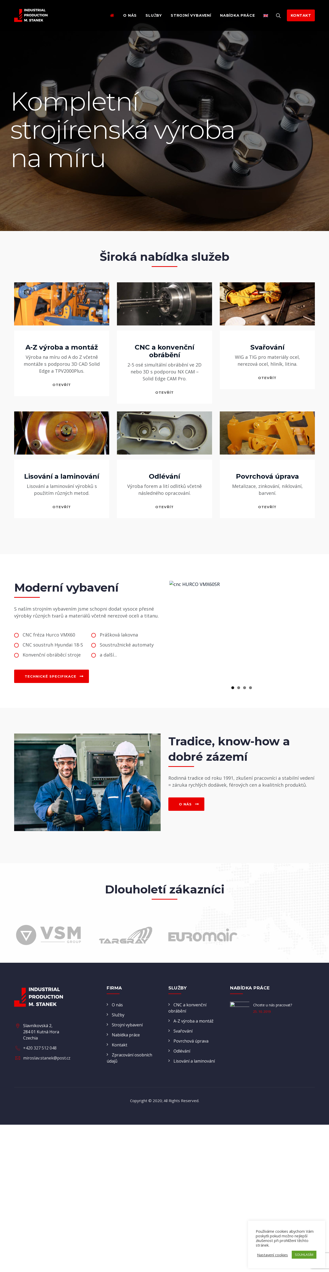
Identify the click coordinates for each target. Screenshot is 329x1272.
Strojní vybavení (191, 15)
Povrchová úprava (267, 476)
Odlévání (164, 476)
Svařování (267, 347)
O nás (130, 15)
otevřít (61, 385)
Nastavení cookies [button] (272, 1254)
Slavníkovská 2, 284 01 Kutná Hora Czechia (41, 1103)
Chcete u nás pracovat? (272, 1047)
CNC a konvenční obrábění (164, 351)
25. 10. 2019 (262, 1054)
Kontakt (119, 1087)
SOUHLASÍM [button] (304, 1254)
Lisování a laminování (61, 476)
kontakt (301, 15)
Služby (153, 15)
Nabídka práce (237, 15)
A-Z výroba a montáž (61, 347)
